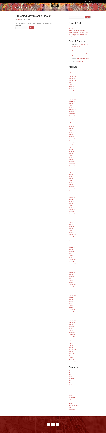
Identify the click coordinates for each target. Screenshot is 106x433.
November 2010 (72, 215)
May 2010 (71, 228)
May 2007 (71, 303)
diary (70, 382)
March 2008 (71, 282)
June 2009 (71, 251)
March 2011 (71, 207)
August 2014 (72, 122)
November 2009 (72, 240)
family (70, 384)
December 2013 (72, 138)
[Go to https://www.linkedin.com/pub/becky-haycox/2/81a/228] (57, 424)
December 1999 (72, 349)
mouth (70, 393)
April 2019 (71, 84)
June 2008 (71, 276)
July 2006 (71, 324)
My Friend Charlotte (73, 26)
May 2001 (71, 343)
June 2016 (71, 88)
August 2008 (72, 272)
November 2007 (72, 291)
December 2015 (72, 92)
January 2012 (72, 186)
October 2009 (72, 243)
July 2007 (71, 299)
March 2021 (71, 74)
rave (70, 401)
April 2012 (71, 180)
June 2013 (71, 151)
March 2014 (71, 132)
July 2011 (71, 199)
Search (70, 14)
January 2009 (72, 261)
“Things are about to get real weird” (77, 30)
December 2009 (72, 238)
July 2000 (71, 347)
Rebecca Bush (75, 49)
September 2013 (72, 145)
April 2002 (71, 341)
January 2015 (72, 111)
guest (70, 388)
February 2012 (72, 184)
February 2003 (72, 336)
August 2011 (72, 197)
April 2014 (71, 130)
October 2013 (72, 142)
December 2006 (72, 314)
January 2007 (72, 311)
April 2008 (71, 280)
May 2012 (71, 178)
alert (70, 370)
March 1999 (71, 359)
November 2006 (72, 316)
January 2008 (72, 286)
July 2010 (71, 224)
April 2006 (71, 330)
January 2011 (72, 211)
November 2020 (72, 78)
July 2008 (71, 274)
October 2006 (72, 318)
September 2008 (72, 270)
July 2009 (71, 249)
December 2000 (72, 345)
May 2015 (71, 103)
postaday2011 (72, 397)
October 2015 (72, 97)
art (84, 7)
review (70, 403)
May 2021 (71, 72)
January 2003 (72, 338)
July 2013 (71, 149)
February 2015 (72, 109)
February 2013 (72, 159)
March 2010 (71, 232)
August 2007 (72, 297)
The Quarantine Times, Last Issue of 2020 (78, 32)
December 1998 (72, 361)
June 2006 (71, 326)
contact (89, 7)
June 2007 (71, 301)
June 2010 (71, 226)
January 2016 (72, 90)
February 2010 (72, 234)
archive (70, 372)
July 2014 (71, 124)
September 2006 (72, 320)
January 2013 (72, 161)
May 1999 (71, 355)
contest (70, 376)
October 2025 (72, 70)
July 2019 (71, 82)
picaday (70, 395)
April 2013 (71, 155)
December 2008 (72, 263)
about (80, 7)
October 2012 (72, 168)
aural (70, 374)
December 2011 (72, 188)
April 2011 (71, 205)
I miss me (71, 28)
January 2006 (72, 332)
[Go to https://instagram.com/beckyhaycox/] (48, 424)
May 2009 (71, 253)
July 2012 (71, 174)
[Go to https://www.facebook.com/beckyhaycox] (53, 424)
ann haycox (74, 53)
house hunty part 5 (80, 61)
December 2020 (72, 76)
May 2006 (71, 328)
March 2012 (71, 182)
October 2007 (72, 293)
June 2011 (71, 201)
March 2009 (71, 257)
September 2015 (72, 99)
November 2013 (72, 140)
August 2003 (72, 334)
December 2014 (72, 113)
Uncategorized (72, 409)
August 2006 (72, 322)
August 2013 (72, 147)
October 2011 (72, 193)
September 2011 (72, 195)
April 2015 (71, 105)
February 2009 (72, 259)
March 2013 (71, 157)
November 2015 (72, 95)
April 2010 (71, 230)
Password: (22, 27)
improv (70, 391)
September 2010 (72, 220)
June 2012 (71, 176)
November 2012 (72, 165)
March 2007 (71, 307)
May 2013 (71, 153)
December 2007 (72, 288)
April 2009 (71, 255)
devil (70, 380)
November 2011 (72, 190)
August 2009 (72, 247)
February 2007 (72, 309)
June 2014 (71, 126)
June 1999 (71, 353)
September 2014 (72, 120)
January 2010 (72, 236)
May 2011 (71, 203)
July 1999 (71, 351)
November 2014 (72, 115)
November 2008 (72, 266)
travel (70, 407)
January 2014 (72, 136)
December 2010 (72, 213)
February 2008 (72, 284)
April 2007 (71, 305)
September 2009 (72, 245)
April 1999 (71, 357)
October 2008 (72, 268)
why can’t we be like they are (83, 58)
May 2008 (71, 278)
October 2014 (72, 117)
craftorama (71, 378)
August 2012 (72, 172)
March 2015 (71, 107)
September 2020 (72, 80)
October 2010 (72, 218)
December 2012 (72, 163)
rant (70, 399)
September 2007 (72, 295)
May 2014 (71, 128)
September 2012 (72, 170)
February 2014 (72, 134)
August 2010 (72, 222)
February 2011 (72, 209)
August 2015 (72, 101)
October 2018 (72, 86)
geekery (71, 386)
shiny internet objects (74, 405)
